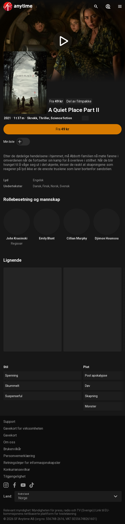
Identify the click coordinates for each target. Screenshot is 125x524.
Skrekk (32, 118)
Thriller (44, 118)
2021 (7, 118)
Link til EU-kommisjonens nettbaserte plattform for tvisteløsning (56, 512)
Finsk (46, 186)
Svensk (65, 186)
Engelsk (38, 180)
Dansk (37, 186)
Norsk (54, 186)
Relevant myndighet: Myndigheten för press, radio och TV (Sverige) (48, 510)
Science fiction (61, 118)
